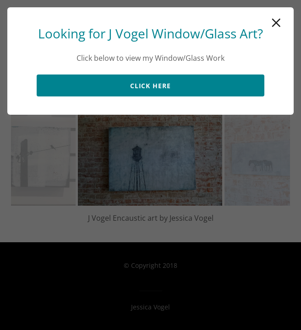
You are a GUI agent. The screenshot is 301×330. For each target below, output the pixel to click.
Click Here (150, 85)
